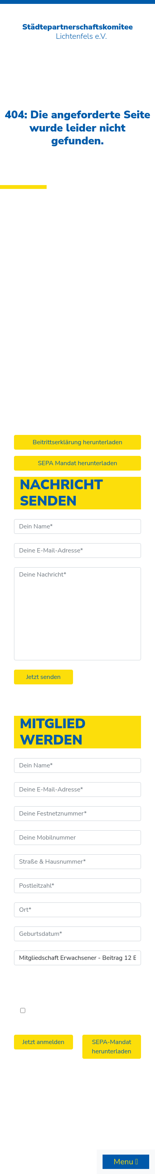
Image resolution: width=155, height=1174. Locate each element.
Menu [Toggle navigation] (124, 1162)
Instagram (34, 355)
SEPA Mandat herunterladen (77, 463)
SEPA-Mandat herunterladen (111, 1047)
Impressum (51, 1104)
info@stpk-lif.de (43, 332)
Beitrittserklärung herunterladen (77, 442)
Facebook (33, 343)
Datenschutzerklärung (104, 1104)
